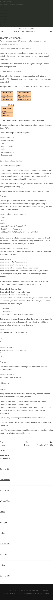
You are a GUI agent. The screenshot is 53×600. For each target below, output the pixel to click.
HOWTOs (3, 19)
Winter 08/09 (5, 480)
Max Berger (36, 590)
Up (26, 442)
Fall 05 (2, 533)
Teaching (3, 13)
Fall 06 (2, 512)
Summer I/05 (5, 544)
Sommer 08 (4, 490)
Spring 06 (3, 522)
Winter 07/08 (5, 501)
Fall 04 (2, 565)
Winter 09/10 (5, 458)
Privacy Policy (43, 593)
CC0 (34, 593)
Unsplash (27, 593)
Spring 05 (3, 554)
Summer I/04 (5, 576)
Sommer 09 (4, 469)
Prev (1, 32)
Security (3, 22)
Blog (1, 25)
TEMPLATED (9, 593)
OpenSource (4, 16)
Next (51, 32)
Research (3, 10)
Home (2, 7)
